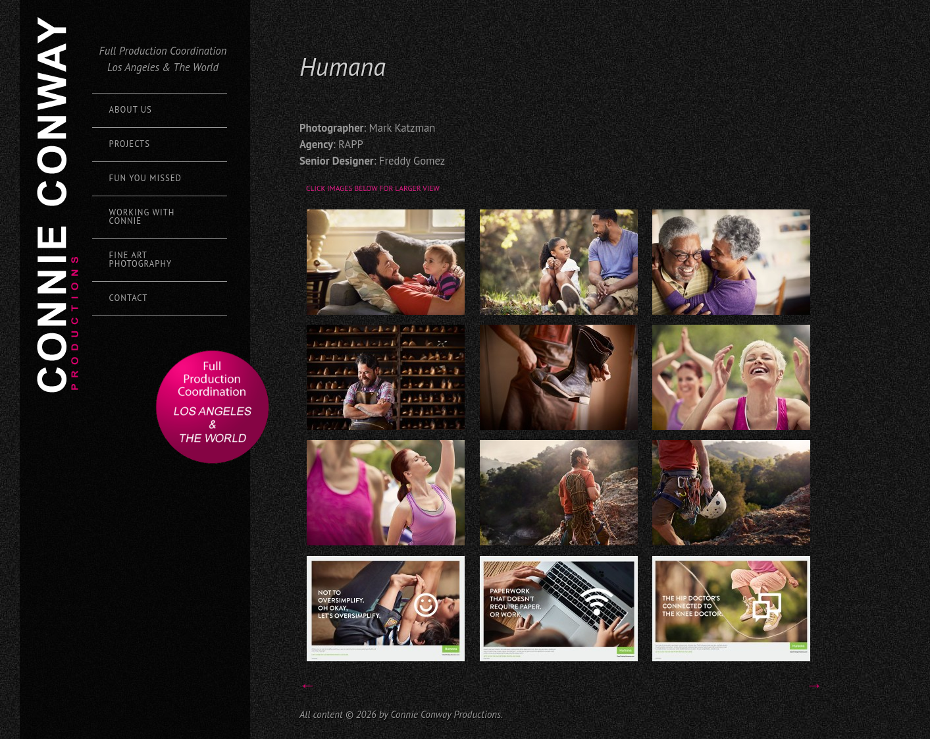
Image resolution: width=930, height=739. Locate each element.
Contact (128, 298)
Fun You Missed (145, 178)
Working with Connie (142, 217)
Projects (129, 144)
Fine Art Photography (140, 259)
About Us (130, 109)
